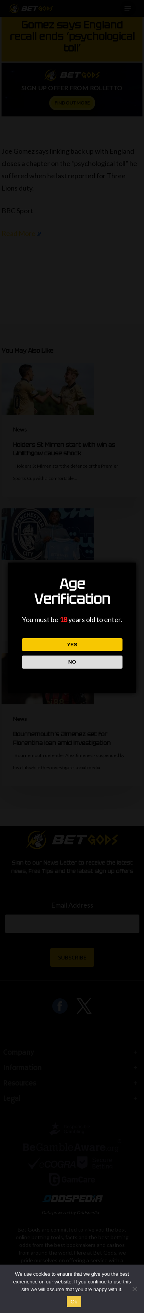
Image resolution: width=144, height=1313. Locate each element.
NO (72, 662)
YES (72, 644)
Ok (74, 1302)
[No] (134, 1289)
